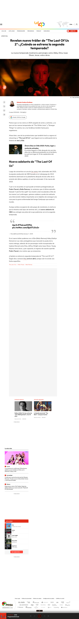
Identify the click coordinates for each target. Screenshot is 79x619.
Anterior (31, 616)
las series (34, 171)
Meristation (64, 607)
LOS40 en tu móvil (60, 598)
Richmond (20, 607)
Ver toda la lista (16, 552)
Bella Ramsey (29, 264)
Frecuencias (30, 31)
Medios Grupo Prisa (7, 608)
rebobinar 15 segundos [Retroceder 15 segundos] (34, 616)
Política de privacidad (26, 598)
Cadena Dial (49, 604)
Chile (71, 24)
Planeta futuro (61, 604)
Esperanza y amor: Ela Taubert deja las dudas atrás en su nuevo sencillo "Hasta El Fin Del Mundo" (16, 487)
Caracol (67, 602)
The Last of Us (12, 264)
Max (25, 259)
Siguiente (48, 616)
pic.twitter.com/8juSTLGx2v (25, 227)
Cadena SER (51, 602)
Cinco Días (42, 604)
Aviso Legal (17, 598)
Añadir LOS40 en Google (19, 117)
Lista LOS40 (11, 31)
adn (61, 602)
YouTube (36, 588)
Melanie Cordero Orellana (24, 102)
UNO (32, 604)
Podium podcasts (36, 607)
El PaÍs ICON (43, 607)
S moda (49, 607)
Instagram (33, 588)
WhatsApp (4, 110)
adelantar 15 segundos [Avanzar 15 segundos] (45, 616)
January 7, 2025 (28, 234)
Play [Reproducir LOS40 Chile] (39, 616)
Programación (21, 31)
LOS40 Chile (39, 24)
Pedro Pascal (21, 264)
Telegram (4, 114)
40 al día (4, 31)
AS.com (56, 602)
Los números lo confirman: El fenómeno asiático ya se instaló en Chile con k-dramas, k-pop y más (16, 470)
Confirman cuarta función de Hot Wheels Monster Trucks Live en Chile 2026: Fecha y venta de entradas (16, 479)
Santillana (36, 602)
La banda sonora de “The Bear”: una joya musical (41, 413)
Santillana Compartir (45, 602)
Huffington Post (23, 604)
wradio (37, 604)
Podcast (38, 31)
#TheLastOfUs (25, 225)
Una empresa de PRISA (7, 604)
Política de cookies (37, 598)
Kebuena (66, 604)
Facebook (4, 102)
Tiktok (30, 588)
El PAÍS (21, 602)
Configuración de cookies (48, 598)
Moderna (28, 607)
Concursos (47, 31)
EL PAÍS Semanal (54, 604)
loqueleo (56, 607)
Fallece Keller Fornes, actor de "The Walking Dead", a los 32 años (23, 414)
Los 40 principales (29, 602)
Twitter (4, 106)
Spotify (46, 588)
